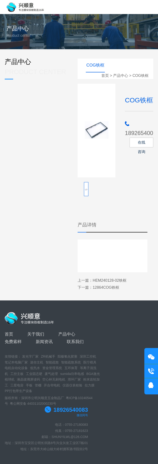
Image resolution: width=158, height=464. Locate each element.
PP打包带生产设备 (18, 391)
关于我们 (35, 334)
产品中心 (120, 76)
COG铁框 (140, 76)
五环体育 (71, 368)
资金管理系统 (52, 368)
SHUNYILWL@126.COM (69, 437)
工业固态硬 (34, 374)
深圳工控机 (88, 356)
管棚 (38, 385)
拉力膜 (90, 385)
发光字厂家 (30, 356)
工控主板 (17, 374)
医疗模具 (89, 362)
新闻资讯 (44, 341)
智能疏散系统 (71, 362)
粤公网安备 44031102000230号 (33, 403)
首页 (105, 76)
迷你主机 (36, 362)
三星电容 (17, 385)
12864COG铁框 (106, 287)
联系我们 (75, 341)
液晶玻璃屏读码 (28, 379)
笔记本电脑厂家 (16, 362)
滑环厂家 (74, 379)
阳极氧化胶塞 (67, 356)
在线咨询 (141, 143)
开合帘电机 (52, 385)
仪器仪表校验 (72, 385)
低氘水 (35, 368)
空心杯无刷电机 (53, 379)
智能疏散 (52, 362)
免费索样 (13, 341)
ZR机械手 (48, 356)
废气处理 (51, 374)
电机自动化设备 (16, 368)
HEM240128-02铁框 (109, 280)
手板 (29, 385)
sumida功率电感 (72, 374)
